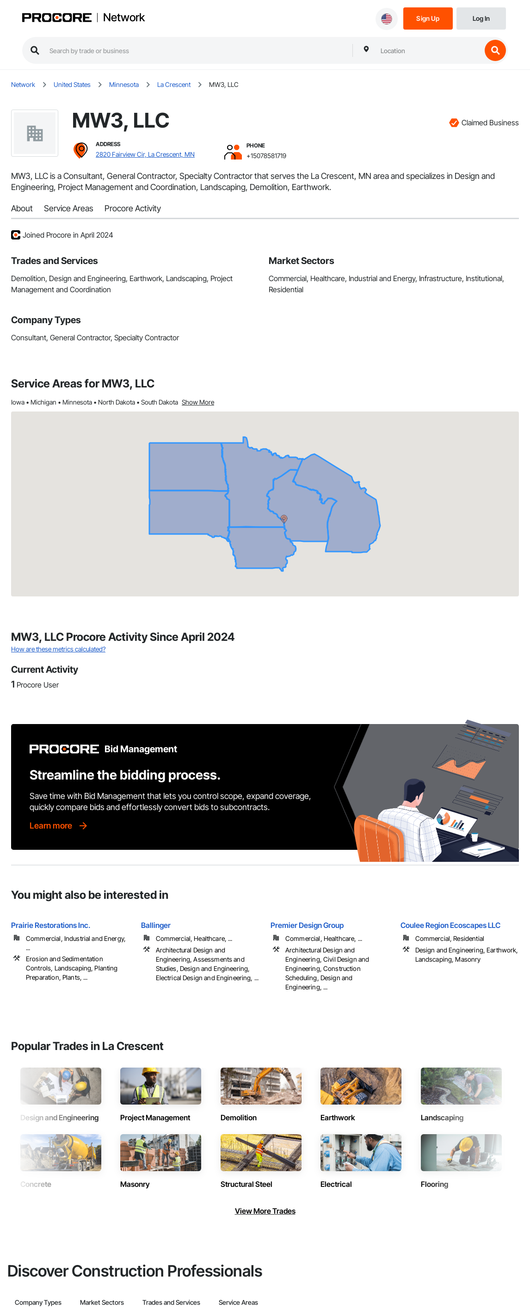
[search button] (495, 50)
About (22, 208)
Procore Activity (133, 208)
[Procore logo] (57, 19)
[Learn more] (59, 825)
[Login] (481, 18)
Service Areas (68, 208)
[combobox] (428, 50)
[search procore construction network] (196, 50)
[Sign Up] (428, 18)
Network (124, 17)
